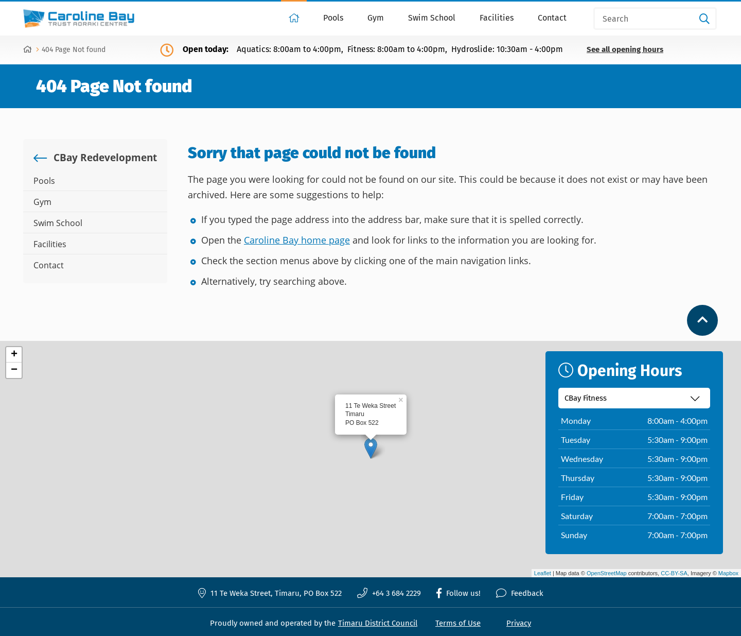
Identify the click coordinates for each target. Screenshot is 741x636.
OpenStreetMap (607, 573)
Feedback (519, 593)
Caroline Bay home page (297, 240)
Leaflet (542, 573)
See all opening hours (625, 50)
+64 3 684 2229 (389, 593)
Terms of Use (458, 623)
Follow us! (458, 593)
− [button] (14, 370)
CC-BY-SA (674, 573)
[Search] (655, 18)
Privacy (518, 623)
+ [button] (14, 355)
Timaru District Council (377, 623)
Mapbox (728, 573)
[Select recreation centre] (634, 398)
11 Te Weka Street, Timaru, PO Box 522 (270, 593)
